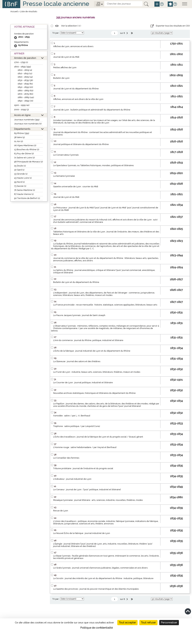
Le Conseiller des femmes (66, 458)
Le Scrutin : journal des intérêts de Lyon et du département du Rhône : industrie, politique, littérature (103, 578)
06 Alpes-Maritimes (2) (25, 145)
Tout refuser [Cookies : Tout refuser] (148, 622)
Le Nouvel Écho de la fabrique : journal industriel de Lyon (81, 533)
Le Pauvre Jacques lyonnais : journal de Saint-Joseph (79, 315)
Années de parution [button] (25, 58)
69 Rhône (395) (21, 133)
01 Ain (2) (18, 141)
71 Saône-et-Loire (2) (24, 157)
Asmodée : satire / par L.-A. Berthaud (71, 415)
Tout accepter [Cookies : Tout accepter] (127, 622)
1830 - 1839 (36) (25, 80)
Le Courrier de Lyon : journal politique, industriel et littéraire (83, 382)
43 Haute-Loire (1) (23, 178)
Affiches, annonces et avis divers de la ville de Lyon (78, 99)
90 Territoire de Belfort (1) (27, 198)
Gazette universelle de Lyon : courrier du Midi (75, 186)
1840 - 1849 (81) (25, 83)
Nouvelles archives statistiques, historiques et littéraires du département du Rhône (94, 393)
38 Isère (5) (19, 137)
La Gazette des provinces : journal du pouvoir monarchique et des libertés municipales (96, 589)
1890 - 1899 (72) (25, 101)
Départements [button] (22, 128)
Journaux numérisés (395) (27, 119)
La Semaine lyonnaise (64, 176)
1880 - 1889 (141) (26, 97)
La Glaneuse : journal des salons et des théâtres (76, 361)
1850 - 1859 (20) (25, 87)
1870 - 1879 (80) (25, 94)
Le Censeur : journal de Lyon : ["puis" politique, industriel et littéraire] (87, 489)
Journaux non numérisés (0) (28, 123)
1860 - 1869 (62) (25, 90)
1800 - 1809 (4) (25, 70)
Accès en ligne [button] (22, 115)
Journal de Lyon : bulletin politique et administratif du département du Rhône (91, 109)
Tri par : (56, 33)
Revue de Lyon (60, 510)
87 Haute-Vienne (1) (24, 194)
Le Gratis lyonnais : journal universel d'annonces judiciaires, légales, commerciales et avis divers (100, 568)
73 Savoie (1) (20, 186)
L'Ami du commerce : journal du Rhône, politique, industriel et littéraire (88, 340)
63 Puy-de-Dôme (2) (24, 153)
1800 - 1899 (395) (22, 66)
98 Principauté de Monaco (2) (28, 161)
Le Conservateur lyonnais (66, 155)
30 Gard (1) (19, 170)
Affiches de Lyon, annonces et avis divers (73, 46)
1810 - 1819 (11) (25, 73)
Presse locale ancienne (56, 3)
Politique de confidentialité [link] (96, 627)
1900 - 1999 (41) (21, 105)
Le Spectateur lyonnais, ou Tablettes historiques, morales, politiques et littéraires (93, 165)
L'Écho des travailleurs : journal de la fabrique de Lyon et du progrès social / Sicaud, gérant (98, 437)
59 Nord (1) (19, 182)
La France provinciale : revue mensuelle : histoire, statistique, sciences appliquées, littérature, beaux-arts (105, 304)
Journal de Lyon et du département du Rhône (76, 88)
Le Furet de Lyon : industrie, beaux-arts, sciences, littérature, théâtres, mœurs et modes (96, 372)
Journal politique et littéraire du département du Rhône (81, 144)
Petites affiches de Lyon (64, 67)
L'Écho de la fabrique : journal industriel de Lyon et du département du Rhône (91, 351)
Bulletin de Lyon (61, 78)
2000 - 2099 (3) (21, 109)
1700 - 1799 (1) (21, 62)
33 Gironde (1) (21, 174)
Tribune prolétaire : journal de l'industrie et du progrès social (83, 468)
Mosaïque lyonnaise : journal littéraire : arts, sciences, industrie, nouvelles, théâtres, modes (98, 500)
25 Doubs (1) (20, 165)
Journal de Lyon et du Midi (66, 57)
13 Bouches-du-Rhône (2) (26, 149)
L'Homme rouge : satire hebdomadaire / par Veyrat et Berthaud (84, 447)
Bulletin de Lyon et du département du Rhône (76, 282)
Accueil (14, 11)
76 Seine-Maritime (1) (24, 190)
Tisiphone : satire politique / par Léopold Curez (76, 426)
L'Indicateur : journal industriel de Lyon (72, 479)
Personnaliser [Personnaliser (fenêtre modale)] (169, 622)
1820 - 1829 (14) (25, 77)
